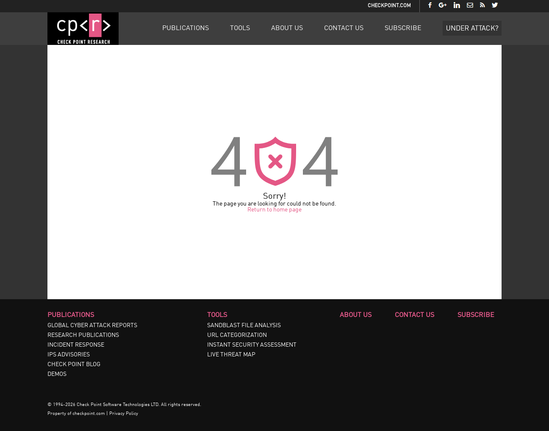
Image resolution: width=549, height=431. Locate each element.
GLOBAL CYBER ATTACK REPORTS (92, 325)
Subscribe (403, 28)
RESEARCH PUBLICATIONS (83, 335)
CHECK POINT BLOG (73, 364)
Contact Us (343, 28)
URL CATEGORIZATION (237, 335)
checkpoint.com (88, 414)
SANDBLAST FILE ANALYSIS (244, 325)
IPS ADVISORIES (68, 355)
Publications (185, 28)
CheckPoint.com (389, 5)
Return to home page (274, 210)
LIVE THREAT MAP (231, 355)
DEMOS (57, 374)
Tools (240, 28)
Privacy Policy (123, 414)
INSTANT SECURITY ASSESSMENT (252, 345)
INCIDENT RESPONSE (75, 345)
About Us (287, 28)
